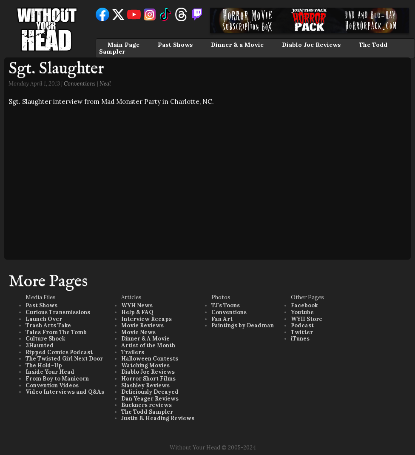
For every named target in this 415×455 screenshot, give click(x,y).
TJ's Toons (225, 305)
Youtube (302, 312)
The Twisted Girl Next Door (64, 358)
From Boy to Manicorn (57, 378)
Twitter (302, 332)
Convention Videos (52, 385)
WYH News (137, 305)
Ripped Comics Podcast (59, 352)
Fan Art (222, 319)
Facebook (304, 305)
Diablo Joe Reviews (311, 45)
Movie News (138, 332)
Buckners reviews (146, 405)
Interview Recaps (146, 319)
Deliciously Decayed (150, 391)
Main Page (123, 45)
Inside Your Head (50, 371)
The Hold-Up (44, 365)
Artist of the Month (148, 345)
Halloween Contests (149, 358)
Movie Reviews (142, 325)
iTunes (300, 338)
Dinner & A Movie (145, 338)
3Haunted (40, 345)
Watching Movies (145, 365)
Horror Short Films (148, 378)
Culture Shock (45, 338)
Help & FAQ (137, 312)
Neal (105, 83)
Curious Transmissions (58, 312)
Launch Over (44, 319)
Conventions (80, 83)
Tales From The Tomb (56, 332)
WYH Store (306, 319)
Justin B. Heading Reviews (157, 418)
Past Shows (175, 45)
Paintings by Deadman (242, 325)
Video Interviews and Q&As (65, 391)
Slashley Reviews (145, 385)
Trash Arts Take (48, 325)
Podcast (302, 325)
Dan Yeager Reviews (150, 398)
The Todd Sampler (147, 411)
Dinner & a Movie (237, 45)
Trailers (132, 352)
